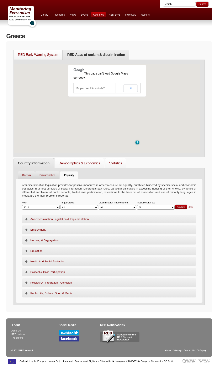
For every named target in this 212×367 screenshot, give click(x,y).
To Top (200, 350)
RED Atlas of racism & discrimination (96, 55)
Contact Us (189, 350)
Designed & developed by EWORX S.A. (189, 361)
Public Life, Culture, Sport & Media (51, 293)
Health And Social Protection (47, 261)
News (73, 14)
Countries (98, 14)
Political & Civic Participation (47, 272)
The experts (17, 337)
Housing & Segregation (44, 240)
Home (168, 350)
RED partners (18, 334)
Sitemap (177, 350)
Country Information (33, 163)
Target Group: (79, 206)
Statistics (115, 163)
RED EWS (114, 14)
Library (44, 14)
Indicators (130, 14)
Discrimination (47, 175)
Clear (190, 207)
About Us (16, 330)
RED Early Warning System (38, 55)
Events (84, 14)
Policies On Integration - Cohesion (51, 282)
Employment (38, 229)
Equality (69, 175)
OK (130, 88)
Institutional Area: (156, 206)
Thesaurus (59, 14)
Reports (145, 14)
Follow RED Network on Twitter (69, 332)
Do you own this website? (90, 88)
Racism (26, 175)
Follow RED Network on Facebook (69, 338)
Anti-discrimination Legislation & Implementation (59, 219)
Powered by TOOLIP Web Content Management (205, 361)
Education (36, 250)
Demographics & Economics (79, 163)
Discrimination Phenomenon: (117, 206)
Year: (41, 206)
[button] (137, 142)
